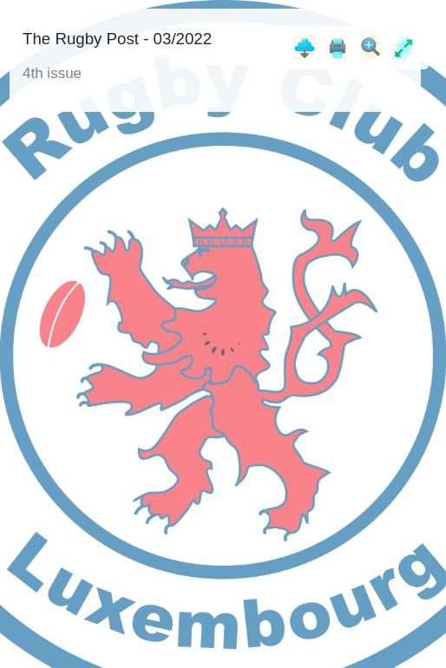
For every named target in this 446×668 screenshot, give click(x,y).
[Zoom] (370, 47)
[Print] (337, 48)
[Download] (304, 48)
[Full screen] (403, 48)
